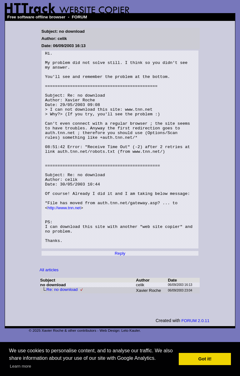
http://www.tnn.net (64, 239)
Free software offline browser (36, 17)
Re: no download (62, 328)
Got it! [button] (205, 358)
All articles (49, 308)
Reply (120, 292)
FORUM (79, 17)
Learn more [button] (20, 366)
